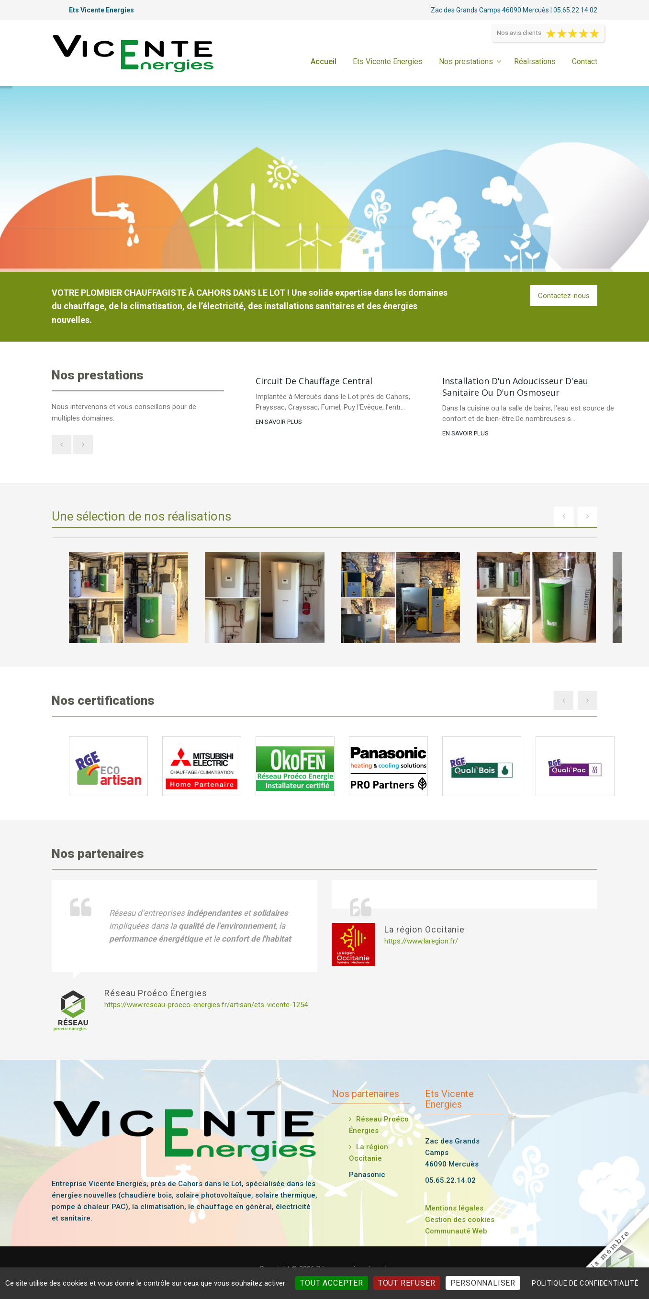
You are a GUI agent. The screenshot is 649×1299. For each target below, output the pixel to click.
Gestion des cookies (459, 1219)
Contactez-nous (564, 295)
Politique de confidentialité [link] (585, 1283)
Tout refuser (407, 1283)
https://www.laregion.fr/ (421, 941)
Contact (584, 61)
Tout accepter (331, 1283)
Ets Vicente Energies (388, 61)
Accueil (323, 61)
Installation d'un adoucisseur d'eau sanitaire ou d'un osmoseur (515, 386)
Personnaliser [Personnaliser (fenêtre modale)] (482, 1283)
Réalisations (535, 61)
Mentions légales (454, 1208)
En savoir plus (279, 421)
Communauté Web (456, 1231)
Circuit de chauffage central (314, 381)
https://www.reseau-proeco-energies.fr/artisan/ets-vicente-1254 (206, 1004)
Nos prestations (466, 61)
